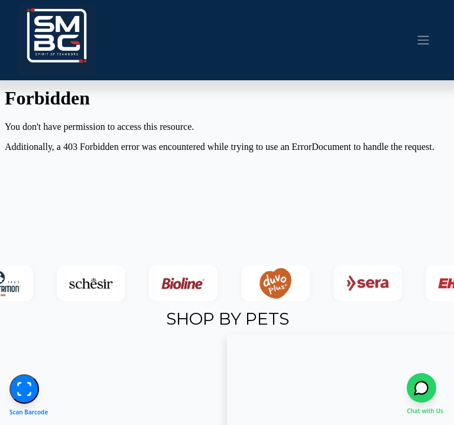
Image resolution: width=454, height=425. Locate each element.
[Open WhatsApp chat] (424, 388)
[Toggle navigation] (423, 40)
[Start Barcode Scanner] (24, 389)
